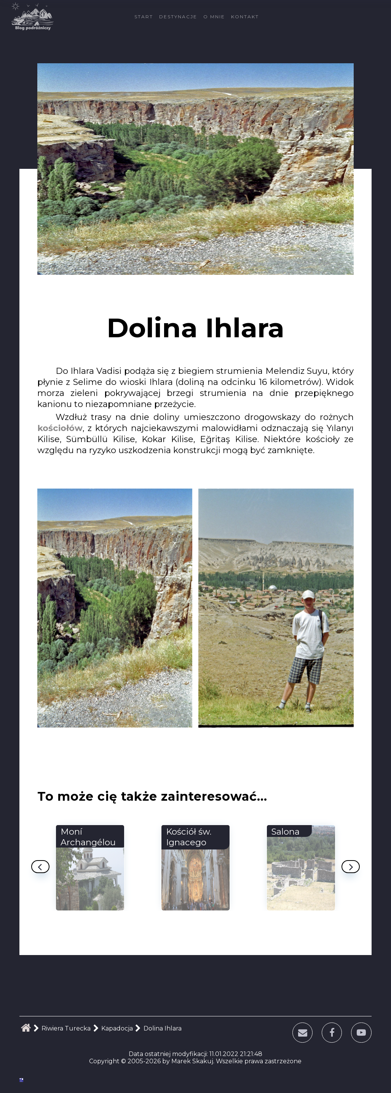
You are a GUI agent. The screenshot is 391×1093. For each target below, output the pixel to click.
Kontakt (245, 16)
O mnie (214, 16)
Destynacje (178, 16)
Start (143, 16)
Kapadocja (117, 1028)
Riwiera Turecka (66, 1028)
